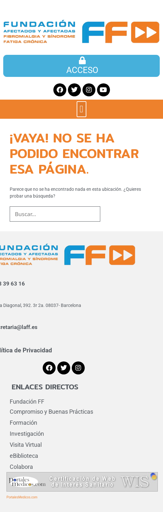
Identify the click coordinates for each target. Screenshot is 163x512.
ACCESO (82, 70)
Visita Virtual (26, 444)
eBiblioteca (24, 455)
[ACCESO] (82, 60)
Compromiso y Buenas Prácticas (51, 411)
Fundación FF (27, 401)
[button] (81, 109)
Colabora (21, 466)
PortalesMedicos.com (22, 497)
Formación (23, 422)
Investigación (27, 433)
